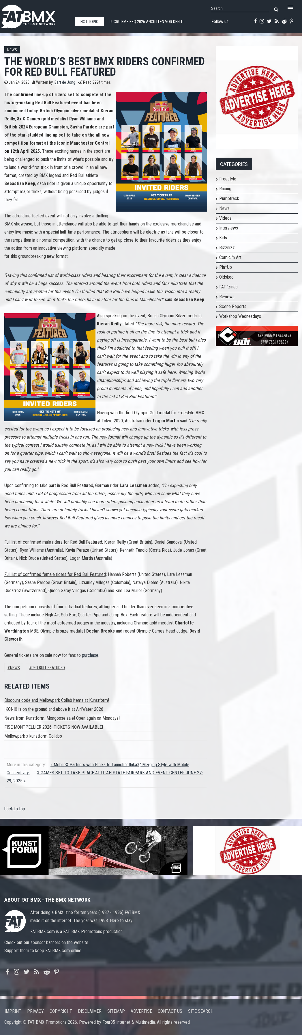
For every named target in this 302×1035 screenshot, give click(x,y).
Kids (223, 237)
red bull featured (48, 667)
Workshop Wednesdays (240, 316)
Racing (225, 188)
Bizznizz (227, 247)
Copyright (61, 1011)
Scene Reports (232, 306)
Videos (225, 218)
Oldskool (227, 277)
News (12, 50)
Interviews (228, 228)
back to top (14, 809)
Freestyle (227, 179)
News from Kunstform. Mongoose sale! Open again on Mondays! (62, 718)
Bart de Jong (65, 82)
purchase (90, 655)
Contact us (170, 1011)
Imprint (13, 1011)
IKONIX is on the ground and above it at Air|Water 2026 (53, 709)
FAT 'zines (228, 287)
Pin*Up (225, 267)
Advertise (141, 1011)
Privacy (35, 1011)
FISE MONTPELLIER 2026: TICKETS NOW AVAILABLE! (53, 727)
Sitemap (116, 1011)
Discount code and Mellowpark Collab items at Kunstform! (56, 700)
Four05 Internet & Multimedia (128, 1022)
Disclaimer (90, 1011)
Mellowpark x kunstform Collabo (33, 736)
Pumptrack (229, 198)
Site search (200, 1011)
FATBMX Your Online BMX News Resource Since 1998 (34, 15)
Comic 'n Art (230, 257)
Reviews (227, 296)
